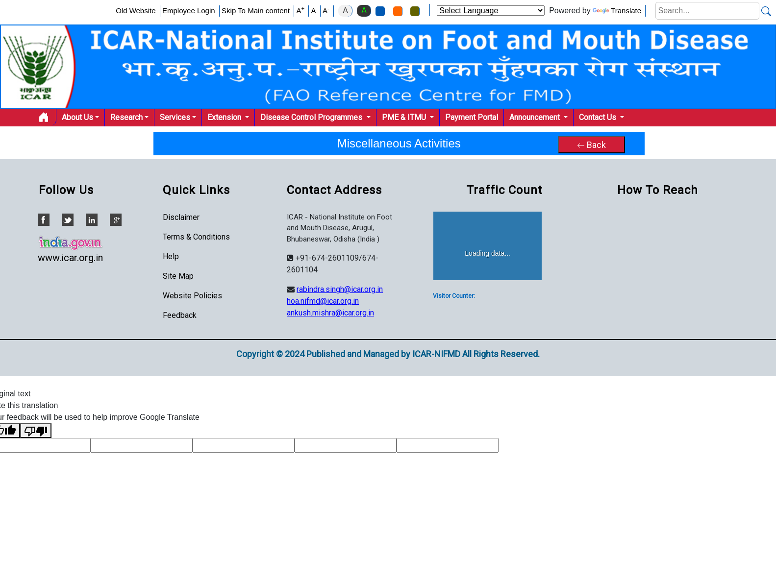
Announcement (535, 117)
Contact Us (598, 117)
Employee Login (188, 10)
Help (171, 256)
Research (126, 117)
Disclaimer (181, 217)
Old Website (135, 10)
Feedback (180, 315)
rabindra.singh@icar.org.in (340, 289)
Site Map (178, 276)
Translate (617, 10)
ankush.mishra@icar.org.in (330, 312)
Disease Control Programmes (312, 117)
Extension (225, 117)
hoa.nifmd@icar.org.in (323, 301)
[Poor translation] (35, 430)
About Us (77, 117)
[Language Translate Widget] (491, 10)
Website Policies (192, 295)
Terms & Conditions (196, 237)
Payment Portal (471, 117)
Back (591, 145)
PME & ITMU (405, 117)
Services (175, 117)
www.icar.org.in (70, 258)
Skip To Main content (256, 10)
